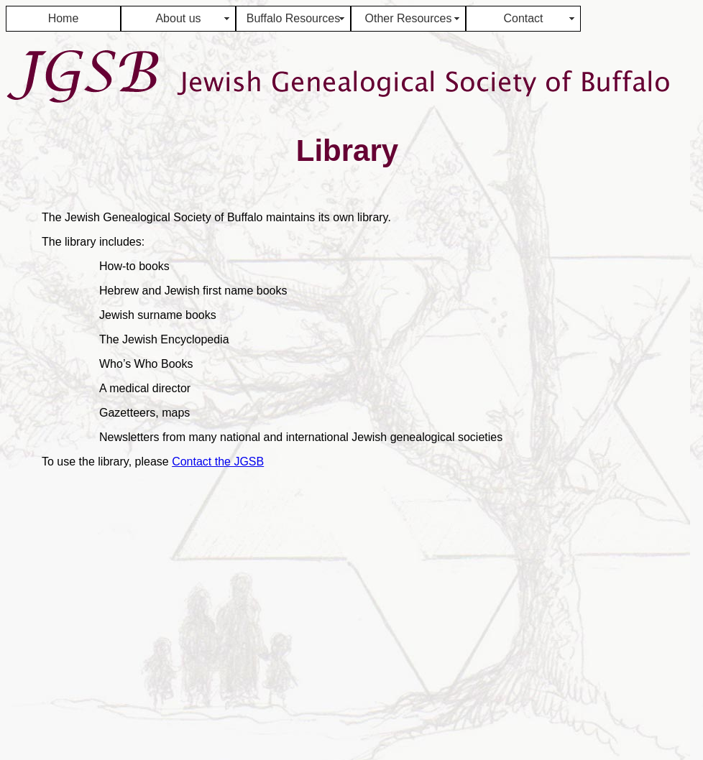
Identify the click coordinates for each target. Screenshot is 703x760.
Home (63, 18)
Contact (523, 18)
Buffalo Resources (293, 18)
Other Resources (408, 18)
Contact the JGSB (218, 461)
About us (178, 18)
